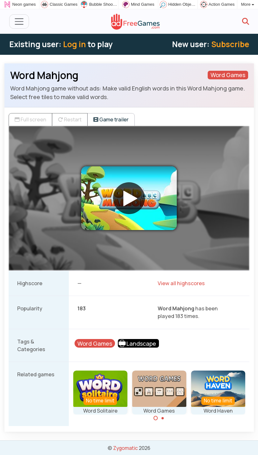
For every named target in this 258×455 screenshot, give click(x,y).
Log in (74, 44)
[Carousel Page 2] (163, 418)
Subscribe (230, 44)
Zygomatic (125, 447)
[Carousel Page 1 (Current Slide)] (156, 418)
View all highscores (181, 283)
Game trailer (111, 119)
